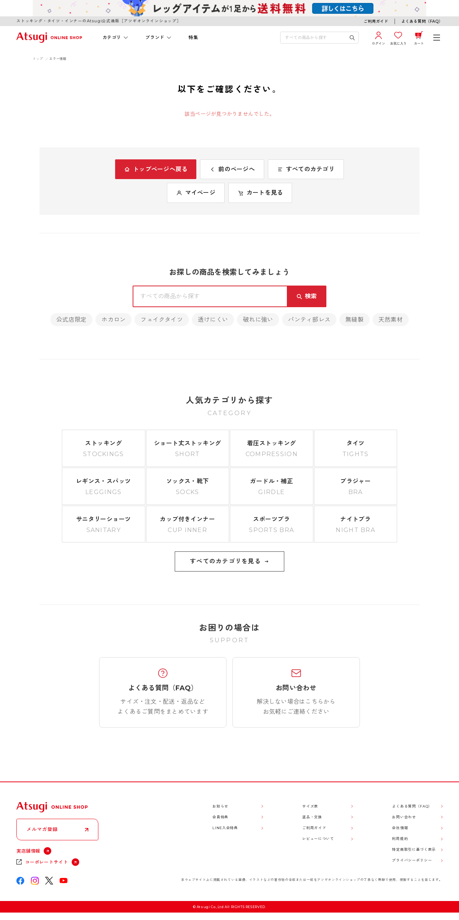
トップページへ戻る (155, 169)
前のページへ (231, 169)
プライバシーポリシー (412, 860)
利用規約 (400, 839)
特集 (193, 37)
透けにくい (213, 319)
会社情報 (400, 828)
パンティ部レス (309, 319)
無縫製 (354, 319)
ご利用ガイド (376, 21)
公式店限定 (71, 319)
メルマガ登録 (42, 829)
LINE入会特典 (225, 828)
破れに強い (258, 319)
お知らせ (220, 806)
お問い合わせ (404, 817)
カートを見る (260, 192)
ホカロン (113, 319)
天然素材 (391, 319)
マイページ (195, 192)
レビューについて (318, 839)
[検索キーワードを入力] (315, 37)
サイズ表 (310, 806)
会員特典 (220, 817)
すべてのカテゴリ (306, 169)
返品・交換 (312, 817)
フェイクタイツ (161, 319)
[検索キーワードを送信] (352, 37)
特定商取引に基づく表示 (414, 849)
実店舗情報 (28, 851)
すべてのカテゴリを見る (229, 561)
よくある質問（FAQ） (422, 21)
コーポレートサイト (46, 862)
